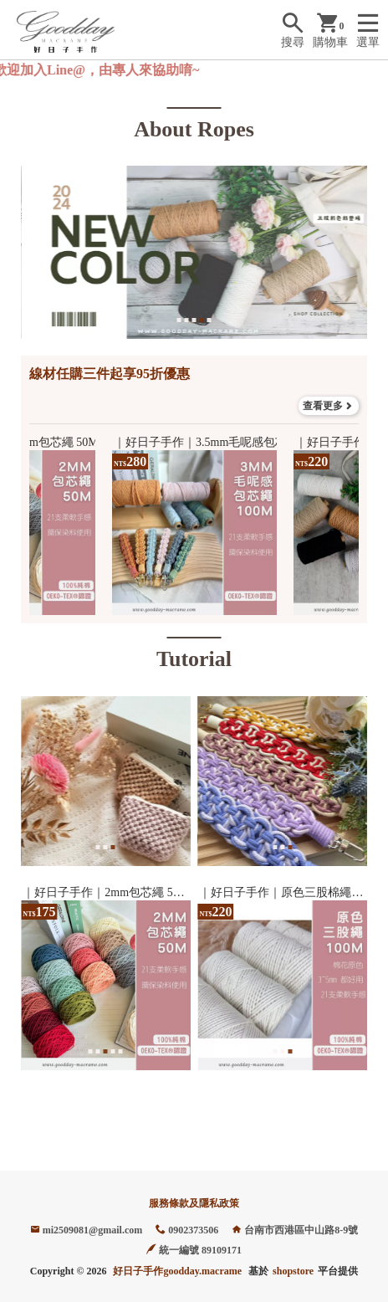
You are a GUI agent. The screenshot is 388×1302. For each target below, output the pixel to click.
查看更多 (329, 406)
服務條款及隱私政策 (194, 1203)
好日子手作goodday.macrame (177, 1271)
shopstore (293, 1271)
